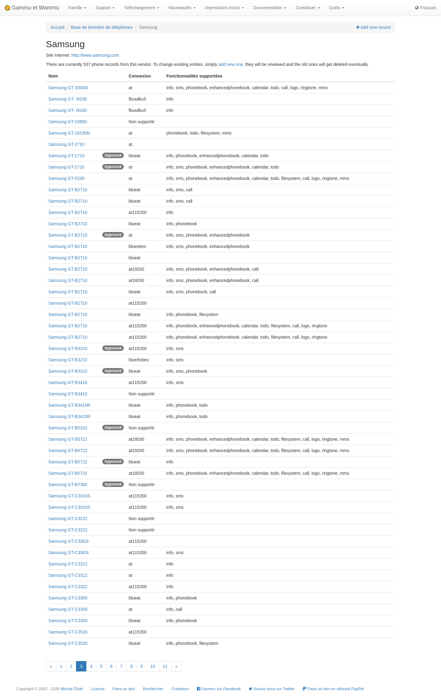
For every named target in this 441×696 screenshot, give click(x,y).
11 (165, 666)
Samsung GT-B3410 (67, 382)
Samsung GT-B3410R (69, 405)
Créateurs (180, 688)
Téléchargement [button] (141, 7)
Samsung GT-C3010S (69, 495)
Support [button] (105, 7)
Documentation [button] (269, 7)
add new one (230, 64)
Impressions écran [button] (224, 7)
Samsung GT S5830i (68, 87)
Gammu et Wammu (32, 8)
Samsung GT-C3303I (68, 541)
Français (425, 7)
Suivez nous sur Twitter (272, 688)
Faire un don (124, 688)
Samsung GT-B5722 (67, 439)
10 (152, 666)
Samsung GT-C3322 (68, 586)
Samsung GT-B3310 (67, 371)
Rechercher (153, 688)
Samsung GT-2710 (66, 144)
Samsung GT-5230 (66, 178)
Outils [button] (337, 7)
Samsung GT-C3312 (68, 563)
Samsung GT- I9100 (67, 99)
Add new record (373, 27)
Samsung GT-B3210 (67, 348)
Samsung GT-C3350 (68, 597)
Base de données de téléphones (102, 27)
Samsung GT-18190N (69, 133)
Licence (98, 688)
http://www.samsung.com (95, 55)
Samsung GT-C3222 (68, 518)
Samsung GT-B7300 (67, 484)
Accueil (57, 27)
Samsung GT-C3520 (68, 631)
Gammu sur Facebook (219, 688)
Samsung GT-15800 (67, 121)
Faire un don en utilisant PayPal (333, 688)
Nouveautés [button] (182, 7)
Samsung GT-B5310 (67, 427)
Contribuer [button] (308, 7)
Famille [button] (77, 7)
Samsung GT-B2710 (67, 189)
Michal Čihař (72, 688)
